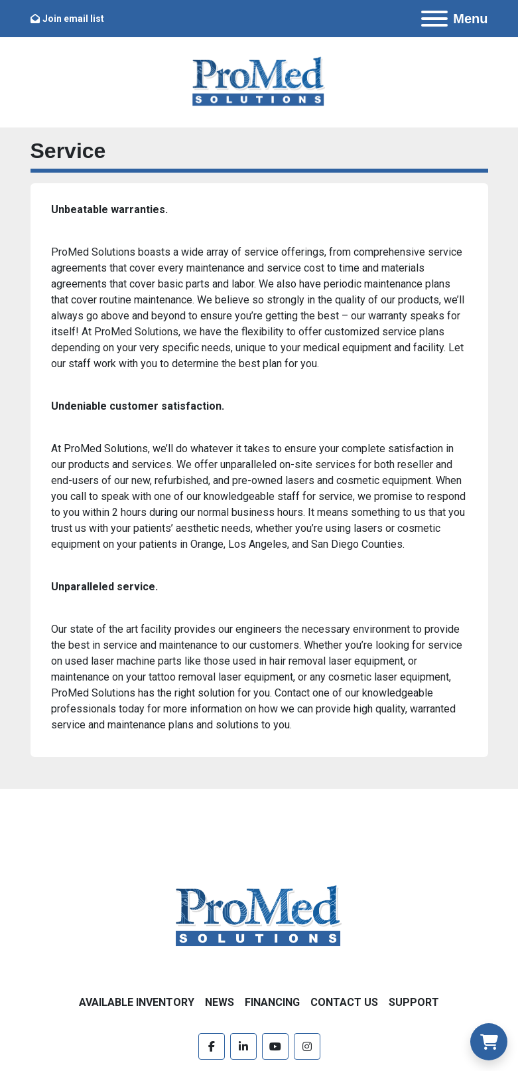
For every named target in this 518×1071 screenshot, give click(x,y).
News (219, 1002)
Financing (272, 1002)
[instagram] (307, 1046)
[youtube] (275, 1046)
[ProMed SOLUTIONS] (259, 916)
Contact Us (344, 1002)
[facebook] (211, 1046)
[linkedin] (243, 1046)
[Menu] (434, 19)
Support (414, 1002)
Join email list (73, 18)
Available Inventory (136, 1002)
